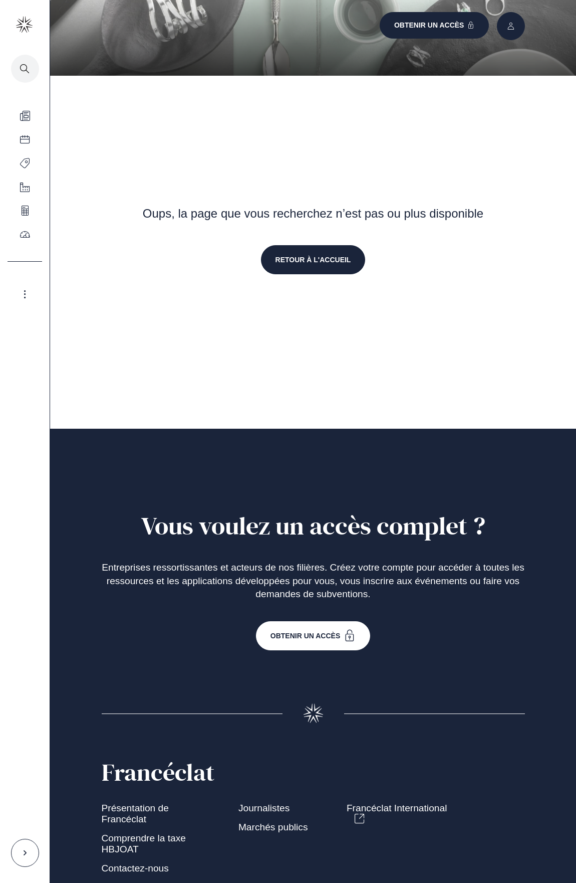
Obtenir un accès (313, 636)
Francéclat (158, 773)
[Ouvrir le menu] (25, 163)
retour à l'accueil (313, 260)
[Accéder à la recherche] (25, 69)
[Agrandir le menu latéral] (25, 294)
